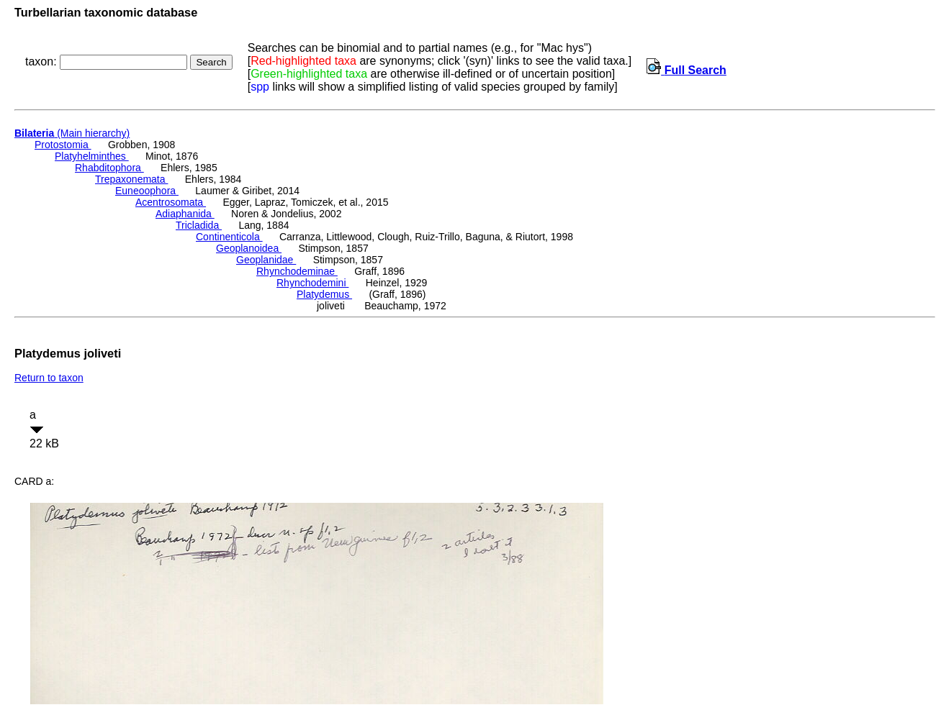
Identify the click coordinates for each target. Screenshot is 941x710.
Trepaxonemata (131, 179)
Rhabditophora (109, 167)
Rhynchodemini (312, 282)
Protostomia (63, 144)
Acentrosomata (170, 202)
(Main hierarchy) (72, 133)
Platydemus (324, 294)
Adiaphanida (185, 213)
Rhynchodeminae (297, 271)
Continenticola (229, 236)
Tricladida (199, 225)
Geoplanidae (266, 259)
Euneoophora (147, 190)
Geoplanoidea (249, 248)
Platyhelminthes (92, 156)
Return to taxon (49, 377)
